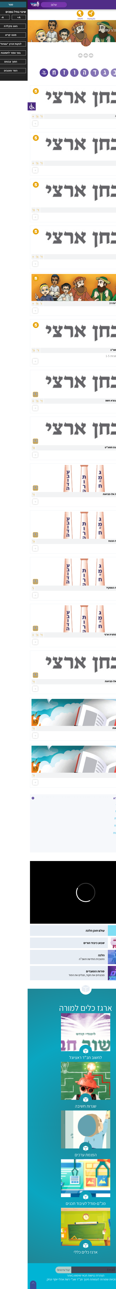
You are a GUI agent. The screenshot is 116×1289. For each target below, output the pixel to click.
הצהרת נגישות (68, 1275)
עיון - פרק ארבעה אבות (99, 833)
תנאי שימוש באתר (49, 1275)
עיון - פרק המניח (102, 840)
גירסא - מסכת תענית (100, 811)
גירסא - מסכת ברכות (100, 804)
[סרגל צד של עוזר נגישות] (4, 106)
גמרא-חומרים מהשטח (99, 825)
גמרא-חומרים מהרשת (99, 818)
